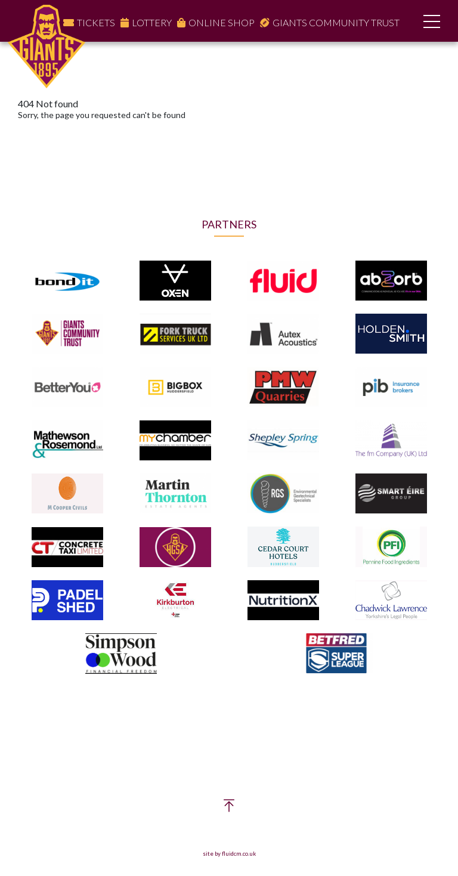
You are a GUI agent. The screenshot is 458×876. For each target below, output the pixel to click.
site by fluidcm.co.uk (229, 853)
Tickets (96, 22)
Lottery (152, 22)
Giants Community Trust (336, 22)
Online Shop (221, 22)
